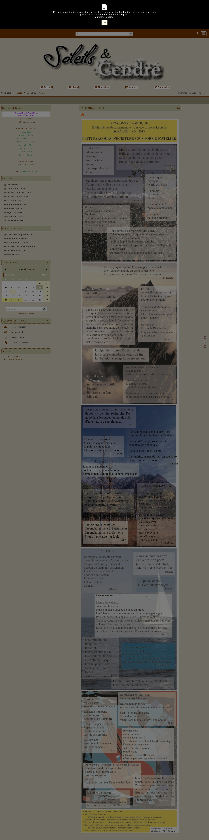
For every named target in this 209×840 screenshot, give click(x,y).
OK (104, 22)
